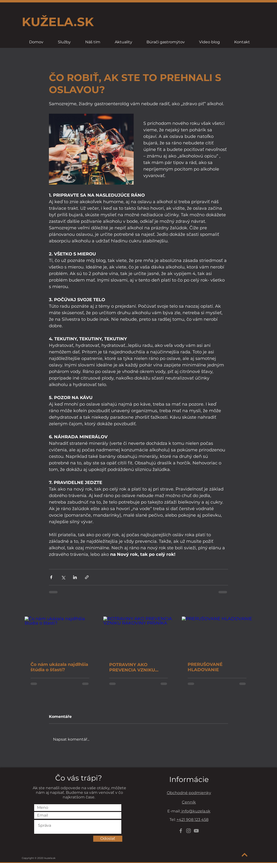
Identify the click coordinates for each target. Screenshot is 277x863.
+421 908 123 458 (192, 819)
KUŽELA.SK (58, 22)
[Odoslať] (107, 839)
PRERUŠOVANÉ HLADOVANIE (205, 667)
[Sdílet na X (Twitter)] (63, 577)
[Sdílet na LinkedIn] (75, 577)
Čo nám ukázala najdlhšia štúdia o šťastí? (59, 667)
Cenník (189, 802)
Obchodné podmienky (189, 792)
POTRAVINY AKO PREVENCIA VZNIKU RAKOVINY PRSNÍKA (132, 667)
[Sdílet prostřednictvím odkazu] (87, 577)
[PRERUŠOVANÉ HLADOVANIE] (217, 636)
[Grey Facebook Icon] (181, 831)
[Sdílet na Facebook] (51, 577)
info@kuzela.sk (195, 811)
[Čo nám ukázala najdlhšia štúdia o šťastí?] (60, 636)
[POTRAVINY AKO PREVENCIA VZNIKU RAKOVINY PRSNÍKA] (138, 636)
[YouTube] (196, 831)
